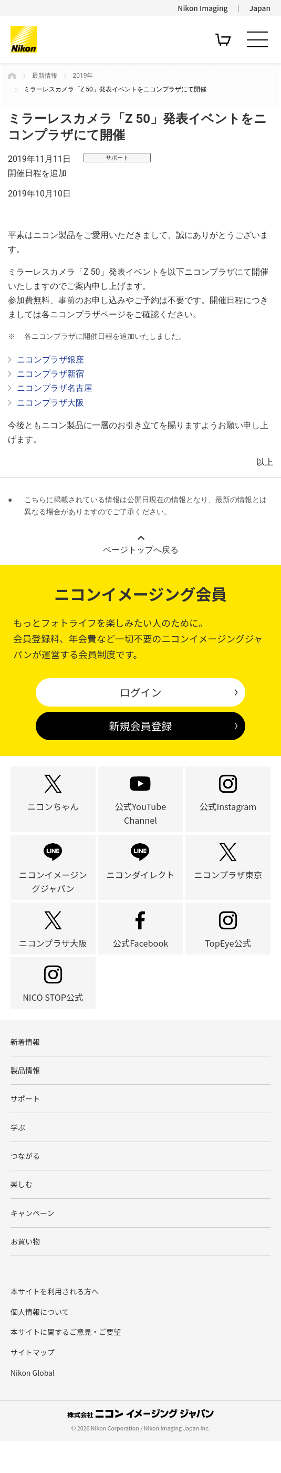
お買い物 (25, 1273)
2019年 (83, 75)
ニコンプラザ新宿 (50, 374)
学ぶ (18, 1155)
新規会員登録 (140, 725)
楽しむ (22, 1214)
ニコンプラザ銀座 (50, 360)
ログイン (141, 692)
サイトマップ (33, 1384)
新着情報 (25, 1067)
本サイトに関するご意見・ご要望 (66, 1363)
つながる (25, 1184)
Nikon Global (33, 1404)
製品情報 (25, 1097)
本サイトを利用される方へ (55, 1323)
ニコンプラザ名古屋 (54, 388)
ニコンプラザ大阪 (50, 403)
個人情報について (40, 1343)
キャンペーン (32, 1243)
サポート (25, 1126)
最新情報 (44, 75)
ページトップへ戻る (141, 550)
